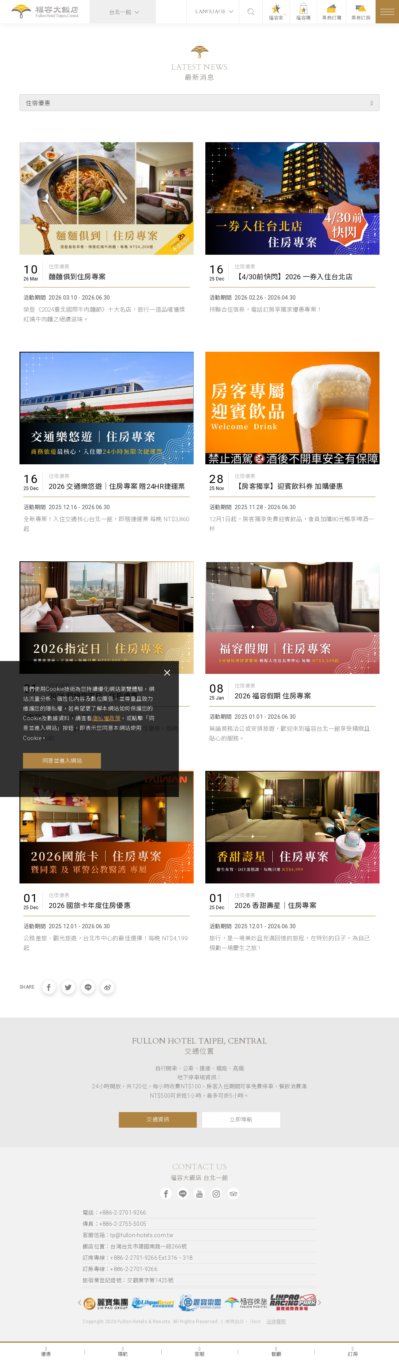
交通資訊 (158, 1119)
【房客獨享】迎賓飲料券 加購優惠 (289, 486)
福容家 (276, 18)
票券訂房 (361, 12)
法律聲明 (276, 1321)
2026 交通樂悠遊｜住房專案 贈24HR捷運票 (117, 486)
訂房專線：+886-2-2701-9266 (120, 1269)
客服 (199, 1351)
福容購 (304, 18)
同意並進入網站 (62, 761)
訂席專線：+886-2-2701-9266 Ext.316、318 (137, 1258)
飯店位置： (135, 1246)
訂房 (353, 1351)
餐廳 (276, 1351)
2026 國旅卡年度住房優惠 (90, 905)
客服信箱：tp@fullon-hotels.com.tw (128, 1235)
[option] (106, 1302)
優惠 (46, 1351)
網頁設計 (234, 1321)
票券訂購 (331, 12)
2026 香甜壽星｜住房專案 (275, 905)
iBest (255, 1321)
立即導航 (241, 1119)
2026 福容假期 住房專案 (273, 696)
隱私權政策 (123, 719)
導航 (123, 1351)
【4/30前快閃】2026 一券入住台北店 (294, 277)
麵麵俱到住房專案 (77, 277)
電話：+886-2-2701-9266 (114, 1212)
